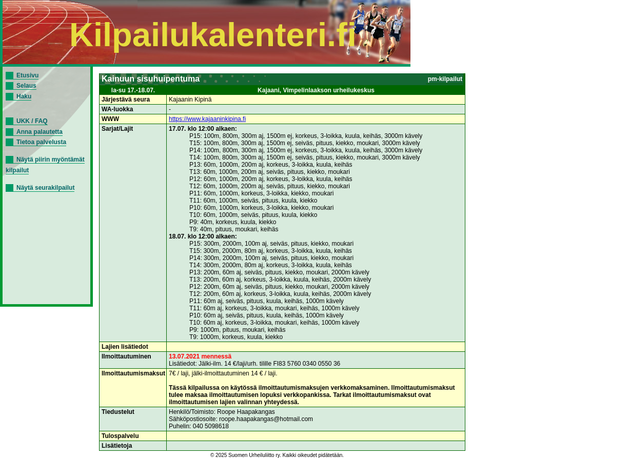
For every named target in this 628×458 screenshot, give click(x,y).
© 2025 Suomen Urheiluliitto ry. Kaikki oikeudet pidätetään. (277, 455)
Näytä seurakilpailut (45, 187)
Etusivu (27, 75)
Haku (23, 96)
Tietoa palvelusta (41, 142)
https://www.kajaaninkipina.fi (207, 119)
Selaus (26, 85)
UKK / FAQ (32, 121)
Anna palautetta (39, 131)
